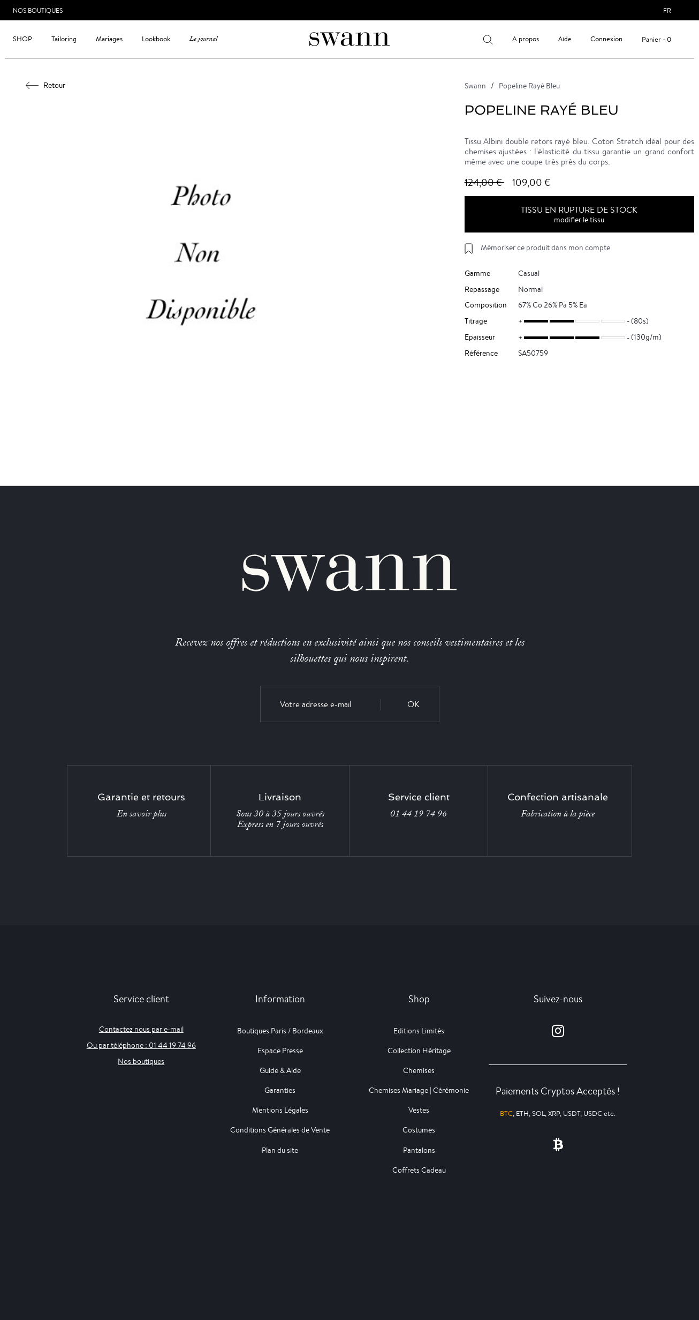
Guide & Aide (280, 1070)
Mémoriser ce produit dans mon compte (545, 247)
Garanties (279, 1090)
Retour (45, 85)
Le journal (203, 39)
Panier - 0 (656, 39)
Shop (22, 38)
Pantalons (419, 1150)
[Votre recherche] (488, 39)
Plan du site (280, 1150)
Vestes (418, 1110)
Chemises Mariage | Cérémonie (419, 1090)
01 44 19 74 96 (418, 813)
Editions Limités (418, 1031)
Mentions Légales (280, 1110)
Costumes (418, 1130)
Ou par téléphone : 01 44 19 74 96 (141, 1045)
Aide (564, 39)
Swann (475, 86)
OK (413, 704)
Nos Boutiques (38, 10)
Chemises (419, 1070)
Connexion (606, 38)
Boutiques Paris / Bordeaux (280, 1031)
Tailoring (64, 38)
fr (667, 10)
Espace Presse (280, 1050)
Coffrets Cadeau (419, 1170)
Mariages (109, 38)
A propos (525, 38)
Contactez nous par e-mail (141, 1029)
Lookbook (156, 38)
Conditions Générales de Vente (280, 1130)
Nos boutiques (141, 1061)
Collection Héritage (419, 1050)
